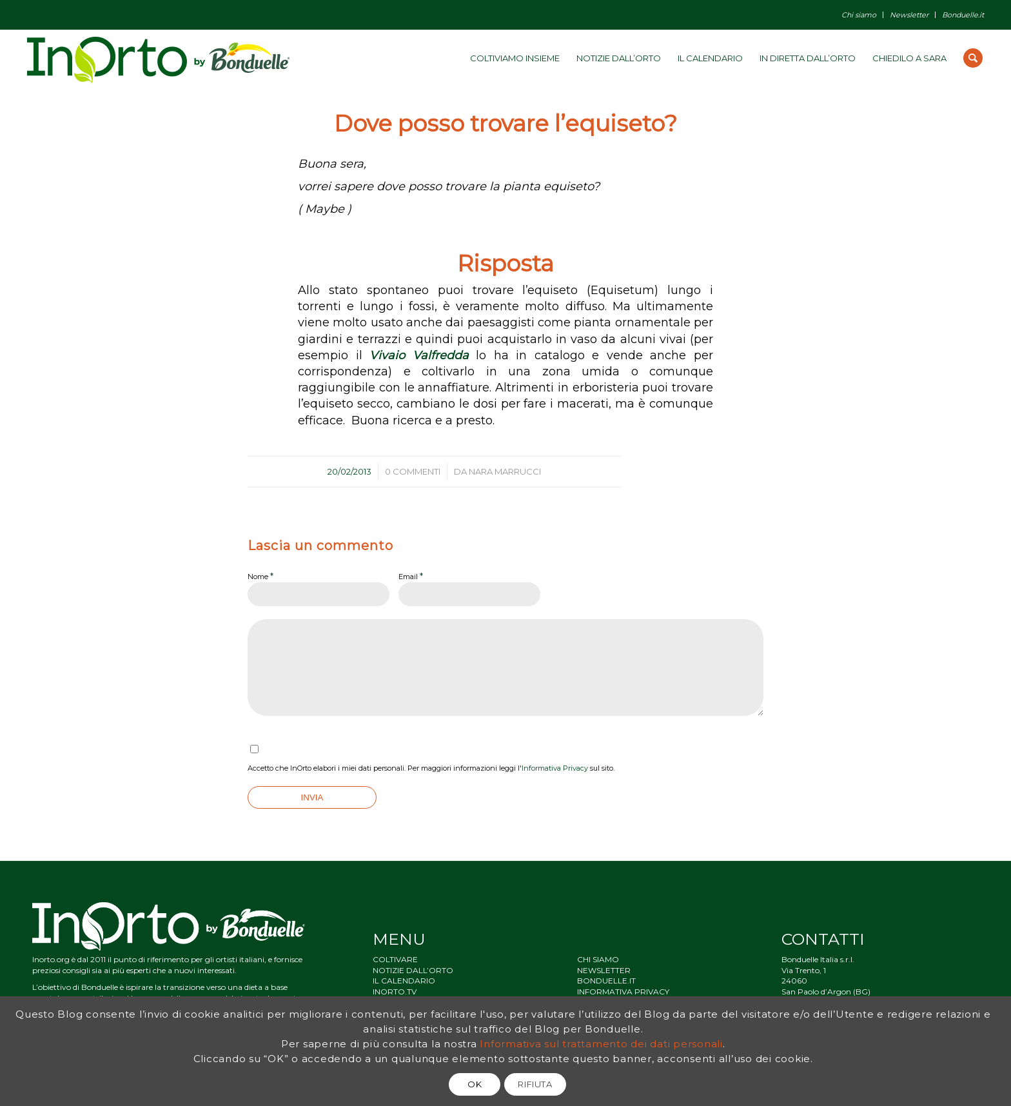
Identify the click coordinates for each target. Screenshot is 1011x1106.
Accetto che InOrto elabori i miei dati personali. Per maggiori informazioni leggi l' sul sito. (431, 768)
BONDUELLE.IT (606, 980)
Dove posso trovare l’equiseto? (505, 123)
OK (474, 1084)
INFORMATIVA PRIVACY (623, 991)
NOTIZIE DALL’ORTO (413, 970)
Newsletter (909, 14)
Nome (260, 576)
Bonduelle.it (963, 14)
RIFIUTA (535, 1084)
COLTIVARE (395, 959)
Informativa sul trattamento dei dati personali (601, 1044)
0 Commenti (412, 471)
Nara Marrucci (505, 471)
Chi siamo (858, 14)
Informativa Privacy (555, 768)
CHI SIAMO (598, 959)
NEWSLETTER (604, 970)
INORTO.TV (395, 991)
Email (410, 576)
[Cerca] (973, 58)
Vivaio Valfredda (419, 355)
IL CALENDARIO (404, 980)
